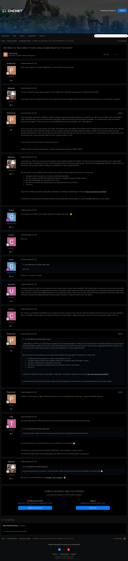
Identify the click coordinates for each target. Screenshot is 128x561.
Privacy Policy (64, 554)
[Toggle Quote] (23, 264)
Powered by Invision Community (64, 558)
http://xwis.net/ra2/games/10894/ (96, 191)
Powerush (14, 53)
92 (11, 433)
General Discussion (29, 55)
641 (11, 105)
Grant (11, 210)
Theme (55, 554)
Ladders (22, 36)
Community (32, 36)
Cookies (73, 554)
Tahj (11, 417)
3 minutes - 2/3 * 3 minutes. (54, 477)
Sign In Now (92, 508)
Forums (42, 36)
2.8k (11, 227)
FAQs (14, 36)
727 (12, 252)
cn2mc (11, 235)
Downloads (6, 36)
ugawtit (11, 284)
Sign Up (122, 10)
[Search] (104, 35)
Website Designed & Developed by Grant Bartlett (64, 544)
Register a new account (35, 508)
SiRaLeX (11, 88)
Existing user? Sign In (108, 10)
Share (106, 54)
